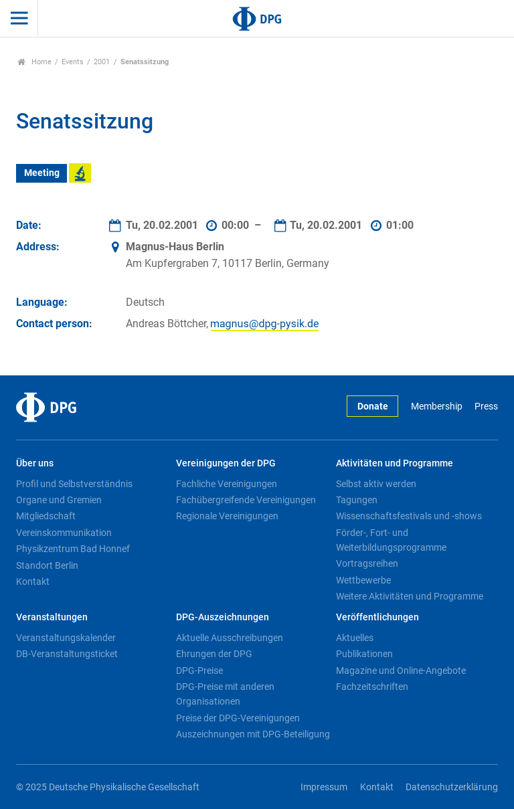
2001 (102, 62)
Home (34, 62)
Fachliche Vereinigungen (226, 483)
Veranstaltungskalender (66, 637)
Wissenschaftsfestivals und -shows (409, 516)
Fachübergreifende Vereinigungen (246, 500)
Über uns (35, 463)
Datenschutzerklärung (452, 787)
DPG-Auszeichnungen (222, 617)
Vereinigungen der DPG (226, 463)
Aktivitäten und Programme (394, 463)
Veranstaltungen (52, 617)
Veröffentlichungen (377, 617)
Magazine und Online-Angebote (401, 670)
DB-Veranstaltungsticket (67, 653)
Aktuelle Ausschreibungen (229, 637)
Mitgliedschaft (46, 516)
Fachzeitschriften (372, 686)
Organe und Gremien (59, 500)
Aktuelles (354, 637)
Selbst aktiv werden (376, 483)
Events (73, 62)
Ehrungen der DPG (214, 653)
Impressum (324, 787)
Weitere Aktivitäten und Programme (409, 596)
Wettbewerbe (363, 580)
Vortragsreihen (367, 563)
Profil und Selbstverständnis (74, 483)
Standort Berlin (47, 565)
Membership (436, 406)
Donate (372, 406)
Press (486, 406)
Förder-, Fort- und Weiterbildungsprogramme (391, 540)
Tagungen (356, 500)
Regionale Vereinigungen (227, 516)
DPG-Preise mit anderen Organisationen (225, 694)
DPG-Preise (199, 670)
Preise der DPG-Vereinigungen (238, 718)
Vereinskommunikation (64, 532)
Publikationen (364, 653)
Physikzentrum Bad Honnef (73, 548)
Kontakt (33, 581)
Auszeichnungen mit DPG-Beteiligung (253, 734)
